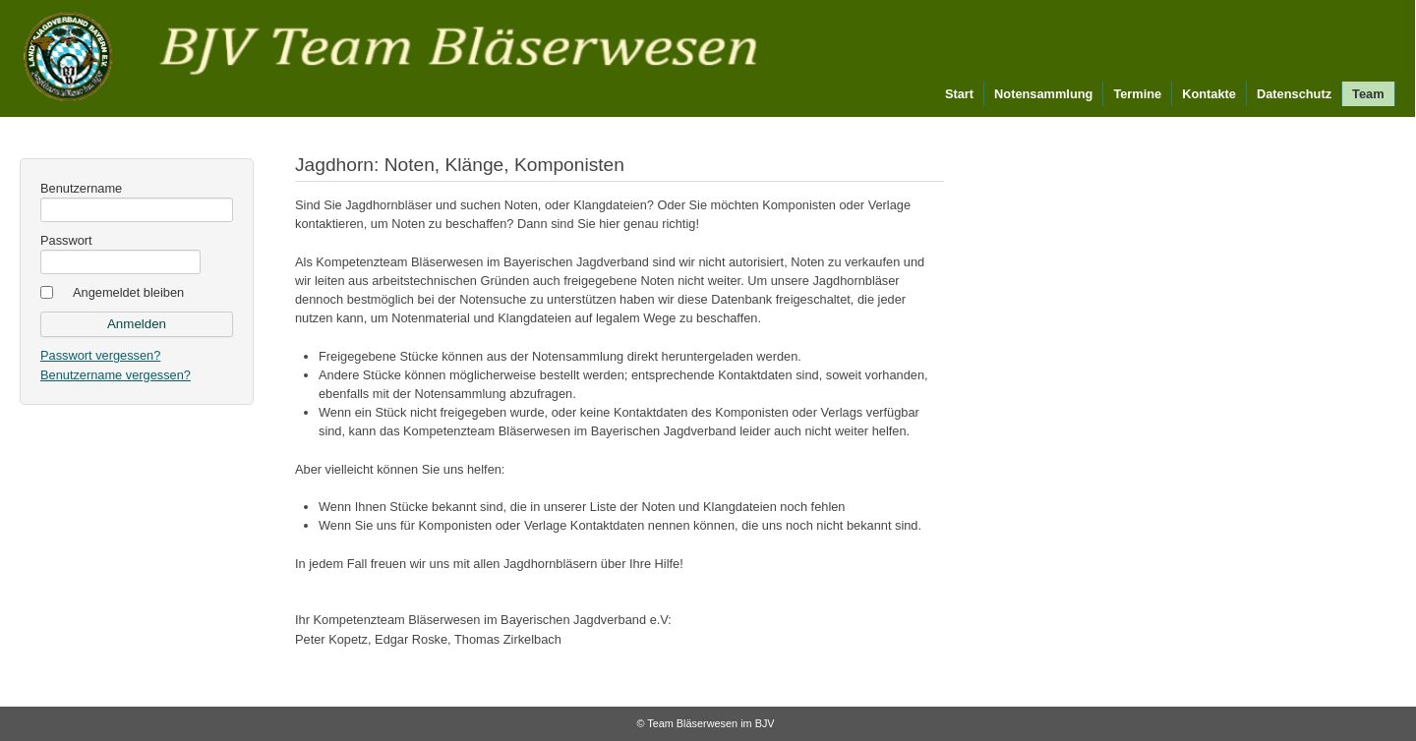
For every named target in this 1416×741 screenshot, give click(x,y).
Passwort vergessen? (100, 355)
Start (959, 93)
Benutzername (81, 188)
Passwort (66, 240)
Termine (1137, 93)
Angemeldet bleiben (128, 292)
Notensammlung (1043, 93)
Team (1368, 93)
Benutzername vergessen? (115, 375)
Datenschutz (1294, 93)
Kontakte (1209, 93)
